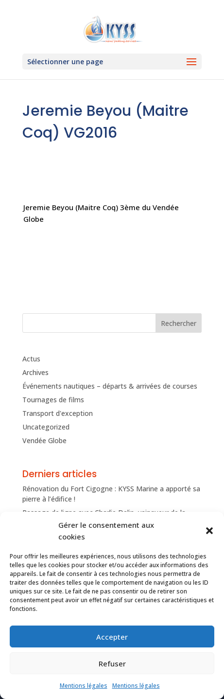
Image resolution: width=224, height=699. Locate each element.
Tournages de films (53, 399)
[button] (209, 531)
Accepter (112, 637)
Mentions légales (83, 685)
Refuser (112, 663)
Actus (31, 358)
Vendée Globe (44, 440)
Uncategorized (45, 426)
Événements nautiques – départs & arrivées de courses (109, 386)
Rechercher (178, 323)
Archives (35, 372)
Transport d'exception (57, 413)
